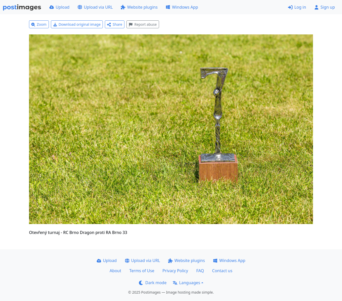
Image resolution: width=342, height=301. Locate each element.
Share (114, 24)
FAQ (200, 270)
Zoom (39, 24)
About (115, 270)
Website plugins (139, 7)
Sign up (324, 7)
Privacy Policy (175, 270)
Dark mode (152, 282)
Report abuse (142, 24)
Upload (59, 7)
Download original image (77, 24)
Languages (186, 282)
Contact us (222, 270)
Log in (297, 7)
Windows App (182, 7)
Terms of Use (141, 270)
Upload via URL (95, 7)
